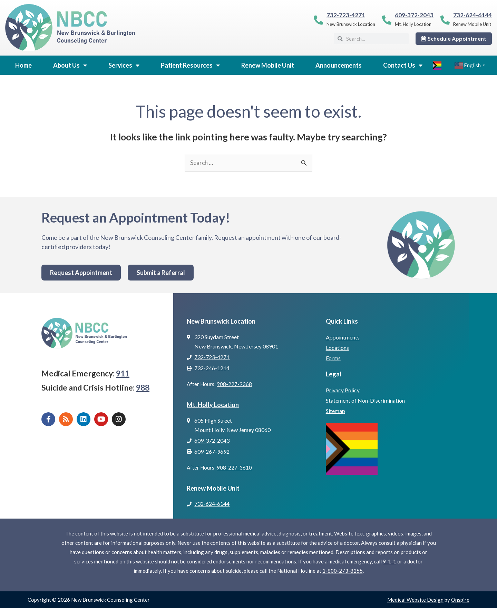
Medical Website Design (415, 601)
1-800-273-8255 (342, 572)
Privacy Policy (343, 390)
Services (123, 65)
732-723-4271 (346, 15)
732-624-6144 (472, 15)
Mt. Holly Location (213, 405)
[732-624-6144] (445, 19)
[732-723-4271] (318, 19)
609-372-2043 (414, 15)
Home (23, 65)
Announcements (338, 65)
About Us (70, 65)
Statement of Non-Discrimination (365, 401)
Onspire (460, 601)
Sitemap (335, 411)
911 (122, 373)
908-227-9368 (234, 385)
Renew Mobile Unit (267, 65)
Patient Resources (190, 65)
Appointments (343, 337)
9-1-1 (389, 563)
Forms (333, 358)
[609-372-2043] (386, 19)
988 (142, 388)
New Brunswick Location (221, 321)
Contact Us (402, 65)
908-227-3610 (234, 469)
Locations (337, 348)
